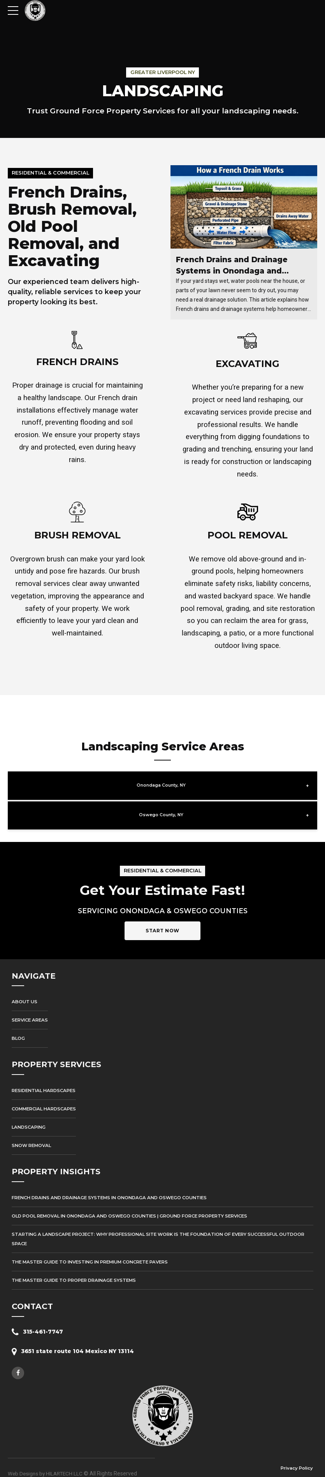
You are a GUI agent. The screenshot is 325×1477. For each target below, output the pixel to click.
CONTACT (33, 1294)
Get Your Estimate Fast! (162, 876)
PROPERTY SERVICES (58, 1052)
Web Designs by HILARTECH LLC (47, 1461)
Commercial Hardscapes (47, 1096)
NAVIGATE (34, 963)
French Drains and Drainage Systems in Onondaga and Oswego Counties (234, 271)
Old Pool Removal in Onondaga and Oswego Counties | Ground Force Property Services (141, 1203)
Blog (19, 1026)
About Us (25, 989)
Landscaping (30, 1114)
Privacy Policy (296, 1456)
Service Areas (31, 1008)
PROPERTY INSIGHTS (58, 1159)
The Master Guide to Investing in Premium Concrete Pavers (97, 1249)
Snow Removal (33, 1133)
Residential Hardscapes (46, 1078)
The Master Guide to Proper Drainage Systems (79, 1268)
